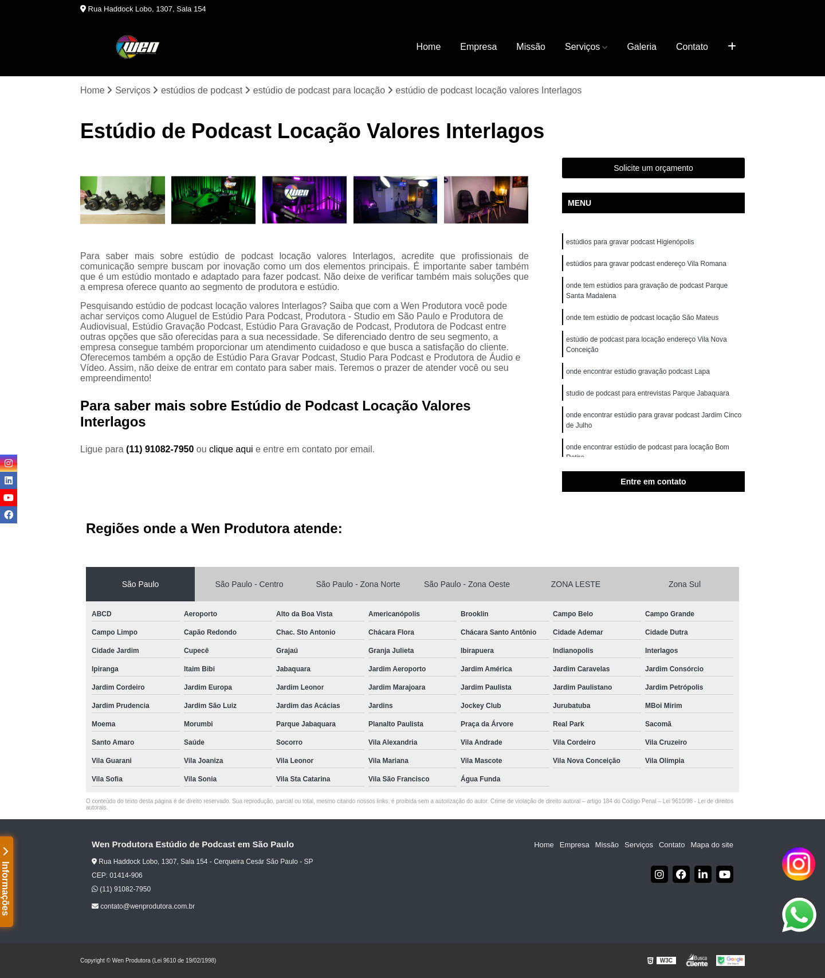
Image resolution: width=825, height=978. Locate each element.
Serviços (582, 47)
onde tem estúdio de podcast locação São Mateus (642, 318)
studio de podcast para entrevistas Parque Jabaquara (647, 393)
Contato (692, 47)
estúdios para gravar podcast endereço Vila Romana (646, 264)
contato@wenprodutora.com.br (143, 906)
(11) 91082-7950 (161, 449)
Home (429, 47)
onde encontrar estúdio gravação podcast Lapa (638, 371)
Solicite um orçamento (653, 168)
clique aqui (231, 449)
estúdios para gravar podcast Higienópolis (630, 242)
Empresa (478, 47)
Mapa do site (711, 844)
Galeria (642, 47)
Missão (530, 47)
